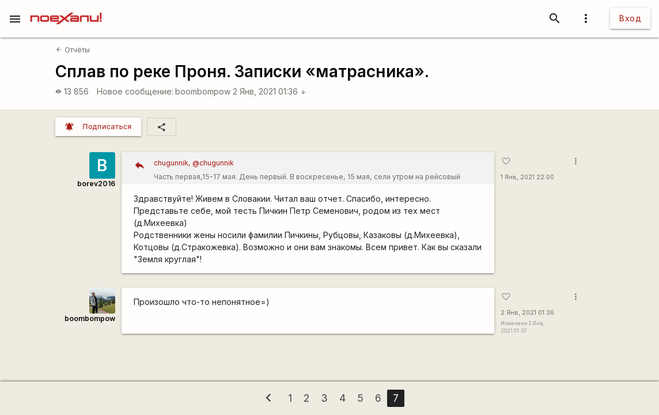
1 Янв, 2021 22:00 (527, 177)
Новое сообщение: (135, 91)
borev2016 (96, 183)
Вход (630, 18)
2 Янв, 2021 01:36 (269, 91)
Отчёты (72, 50)
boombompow (202, 91)
